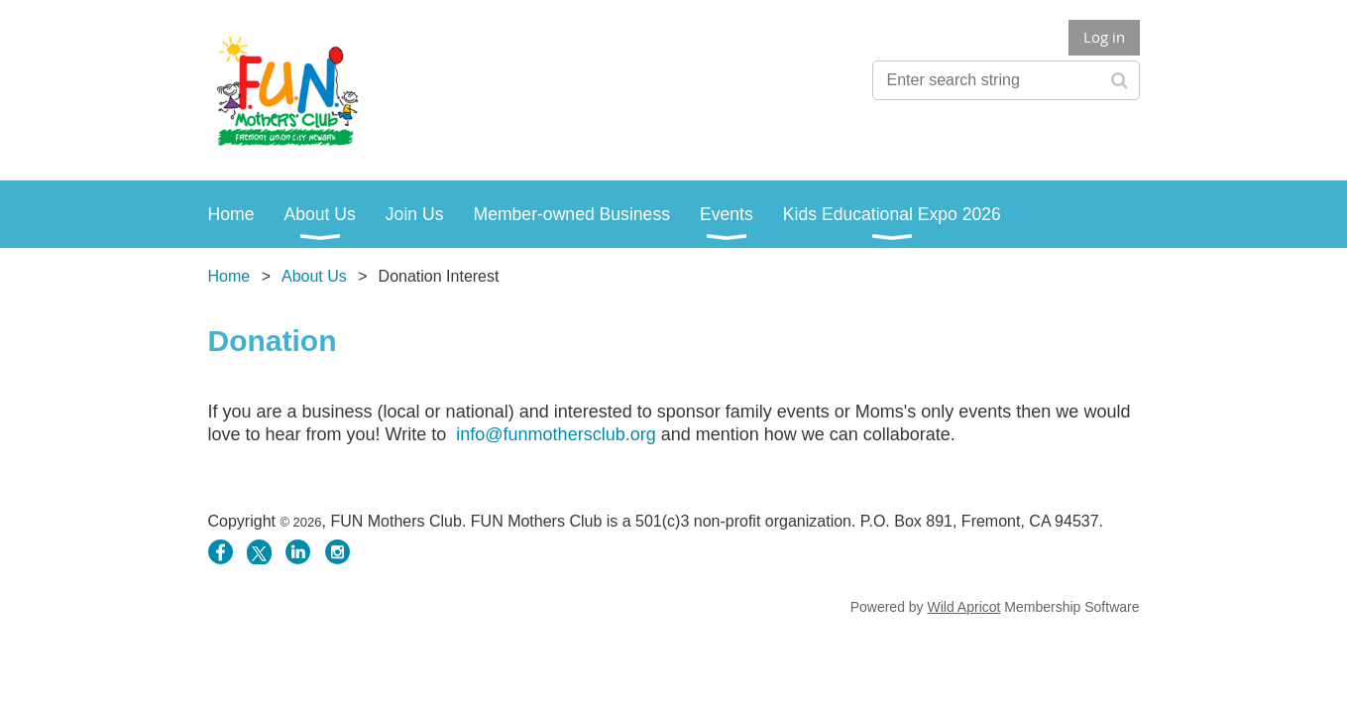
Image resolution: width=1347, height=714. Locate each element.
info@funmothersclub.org (555, 434)
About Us (314, 276)
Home (229, 276)
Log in (1104, 37)
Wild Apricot (964, 607)
